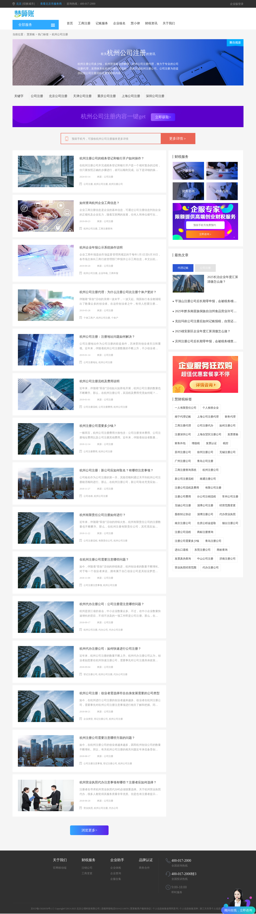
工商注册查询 (105, 228)
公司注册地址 (90, 362)
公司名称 (88, 496)
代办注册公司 (210, 567)
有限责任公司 (105, 540)
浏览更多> (89, 830)
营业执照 (88, 808)
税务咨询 (222, 191)
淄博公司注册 (205, 505)
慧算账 (31, 34)
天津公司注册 (82, 96)
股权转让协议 (183, 514)
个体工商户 (89, 317)
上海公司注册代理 (208, 416)
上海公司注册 (131, 96)
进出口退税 (181, 549)
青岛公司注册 (205, 461)
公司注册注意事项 (93, 585)
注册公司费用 (183, 496)
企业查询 (115, 873)
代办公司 (103, 629)
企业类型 (88, 719)
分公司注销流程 (206, 496)
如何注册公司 (227, 425)
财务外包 (180, 443)
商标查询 (222, 549)
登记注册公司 (90, 674)
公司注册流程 (90, 407)
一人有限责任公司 (185, 407)
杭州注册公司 (116, 184)
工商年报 (113, 273)
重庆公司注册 (106, 96)
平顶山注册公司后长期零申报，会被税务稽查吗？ (208, 301)
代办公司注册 (116, 629)
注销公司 (87, 867)
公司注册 (37, 96)
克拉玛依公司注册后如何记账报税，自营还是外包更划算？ (214, 321)
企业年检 (103, 273)
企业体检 (115, 867)
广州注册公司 (183, 461)
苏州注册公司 (183, 452)
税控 (225, 443)
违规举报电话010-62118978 (115, 908)
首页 (70, 23)
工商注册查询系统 (185, 469)
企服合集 (115, 879)
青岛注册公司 (213, 540)
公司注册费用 (105, 407)
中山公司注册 (205, 558)
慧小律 (135, 23)
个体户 (114, 317)
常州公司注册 (230, 496)
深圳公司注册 (155, 96)
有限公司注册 (213, 487)
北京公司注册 (58, 96)
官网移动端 (59, 867)
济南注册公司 (227, 558)
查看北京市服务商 (51, 3)
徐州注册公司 (205, 452)
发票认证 (211, 443)
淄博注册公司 (205, 514)
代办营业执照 (227, 514)
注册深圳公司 (183, 434)
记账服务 (102, 23)
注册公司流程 (183, 532)
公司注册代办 (205, 425)
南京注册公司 (183, 523)
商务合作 (144, 867)
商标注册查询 (205, 532)
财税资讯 (151, 23)
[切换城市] (28, 3)
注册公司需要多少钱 (187, 540)
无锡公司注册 (183, 505)
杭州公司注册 (60, 34)
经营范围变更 (227, 505)
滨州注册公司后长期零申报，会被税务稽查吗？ (206, 341)
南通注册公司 (208, 478)
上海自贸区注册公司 (209, 434)
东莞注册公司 (202, 549)
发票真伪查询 (183, 558)
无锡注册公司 (227, 452)
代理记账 (183, 267)
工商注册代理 (183, 425)
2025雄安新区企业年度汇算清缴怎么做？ (201, 331)
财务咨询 (188, 191)
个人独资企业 (210, 407)
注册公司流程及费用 (187, 487)
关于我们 (169, 23)
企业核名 (119, 23)
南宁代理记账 (183, 416)
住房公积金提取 (206, 523)
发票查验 (233, 434)
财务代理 (230, 416)
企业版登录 (236, 4)
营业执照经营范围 (185, 567)
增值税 (196, 443)
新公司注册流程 (184, 478)
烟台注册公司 (230, 523)
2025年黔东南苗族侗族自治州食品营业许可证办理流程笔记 (214, 311)
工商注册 (84, 23)
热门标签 (43, 34)
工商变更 (87, 873)
